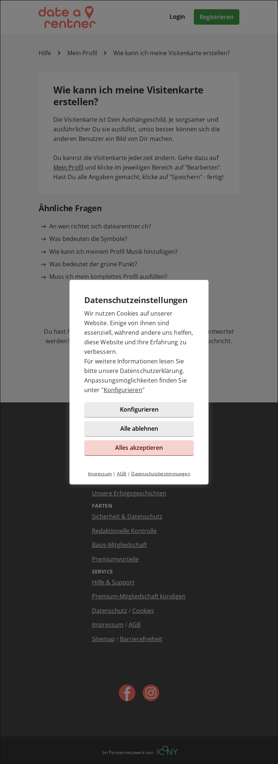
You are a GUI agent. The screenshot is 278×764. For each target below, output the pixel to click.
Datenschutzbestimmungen (160, 473)
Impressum (100, 473)
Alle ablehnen (139, 428)
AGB (121, 473)
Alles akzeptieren (139, 448)
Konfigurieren (123, 390)
